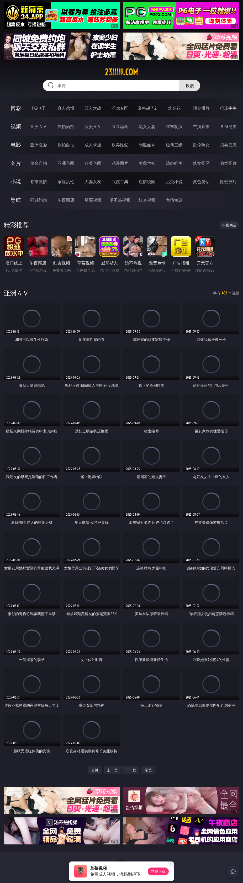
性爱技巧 (228, 181)
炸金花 (174, 108)
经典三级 (174, 145)
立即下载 (158, 871)
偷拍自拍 (65, 145)
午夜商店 (65, 200)
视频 (15, 126)
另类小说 (174, 181)
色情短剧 (174, 200)
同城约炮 (38, 200)
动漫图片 (120, 163)
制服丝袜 (147, 145)
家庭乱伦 (65, 181)
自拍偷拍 (65, 126)
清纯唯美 (174, 163)
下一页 (130, 770)
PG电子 (39, 108)
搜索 (190, 85)
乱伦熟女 (201, 145)
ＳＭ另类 (228, 126)
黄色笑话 (201, 181)
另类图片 (228, 163)
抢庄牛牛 (228, 108)
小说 (15, 181)
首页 (94, 770)
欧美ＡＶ (92, 126)
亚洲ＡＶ (38, 126)
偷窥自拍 (38, 163)
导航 (15, 199)
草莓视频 (92, 200)
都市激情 (38, 181)
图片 (15, 163)
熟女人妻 (147, 126)
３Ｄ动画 (120, 126)
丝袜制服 (174, 126)
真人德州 (65, 108)
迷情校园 (147, 181)
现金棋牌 (201, 108)
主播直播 (201, 126)
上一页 (112, 770)
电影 (15, 144)
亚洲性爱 (38, 145)
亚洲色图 (65, 163)
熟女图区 (201, 163)
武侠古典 (120, 181)
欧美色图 (92, 163)
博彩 (15, 108)
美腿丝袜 (147, 163)
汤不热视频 (119, 200)
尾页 (148, 770)
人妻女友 (92, 181)
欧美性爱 (120, 145)
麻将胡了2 (147, 108)
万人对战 (92, 108)
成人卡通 (92, 145)
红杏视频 (147, 200)
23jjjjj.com (121, 72)
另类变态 (228, 145)
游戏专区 (120, 108)
